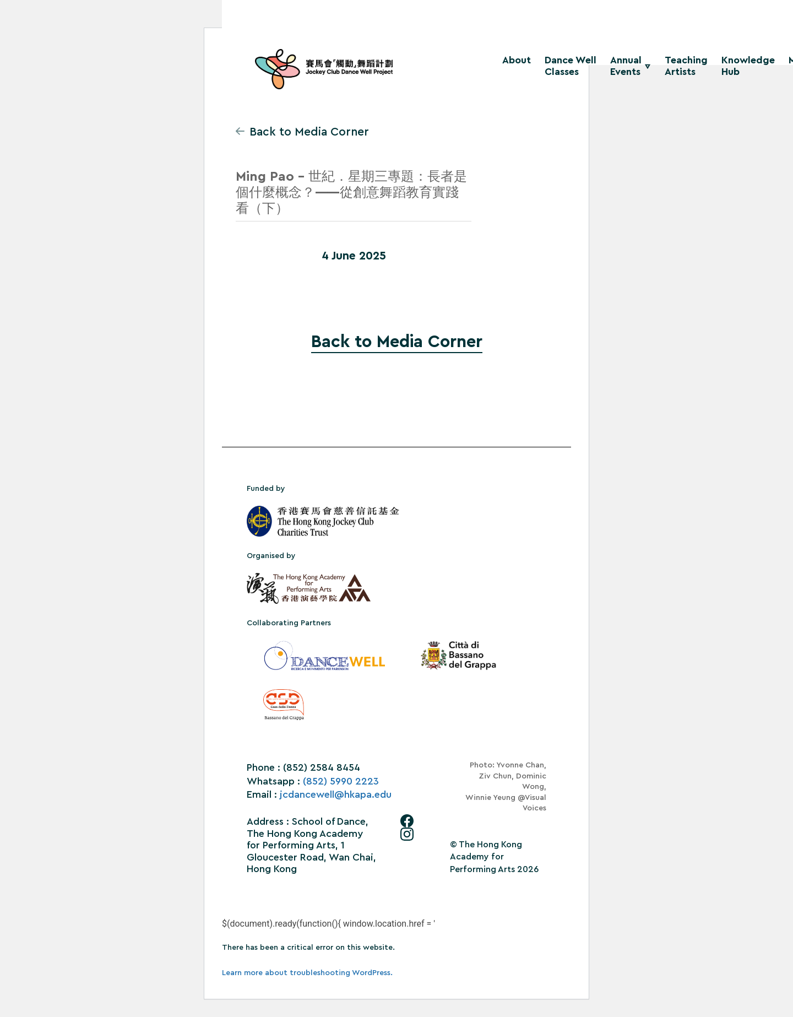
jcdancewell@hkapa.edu (336, 794)
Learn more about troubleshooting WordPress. (307, 973)
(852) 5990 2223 (341, 781)
